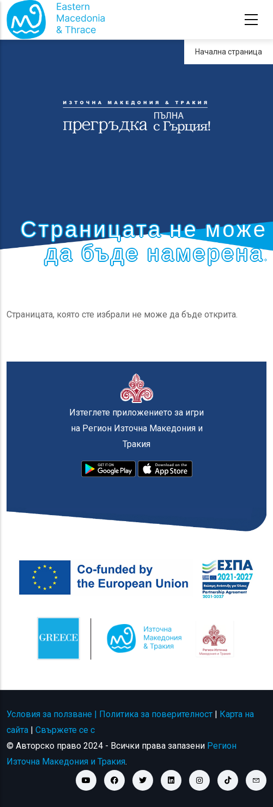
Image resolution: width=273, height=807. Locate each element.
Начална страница (228, 51)
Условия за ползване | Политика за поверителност (110, 714)
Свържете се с (65, 730)
